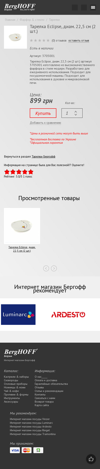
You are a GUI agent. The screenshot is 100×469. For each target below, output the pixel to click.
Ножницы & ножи (14, 387)
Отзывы (39, 387)
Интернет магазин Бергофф (19, 360)
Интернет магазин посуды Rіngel (30, 430)
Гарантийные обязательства (51, 384)
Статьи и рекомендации (49, 391)
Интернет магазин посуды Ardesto (31, 426)
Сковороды (11, 380)
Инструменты (12, 398)
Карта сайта (42, 405)
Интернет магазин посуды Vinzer (30, 419)
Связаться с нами (45, 398)
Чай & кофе (11, 391)
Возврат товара (44, 401)
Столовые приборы (15, 384)
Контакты (40, 394)
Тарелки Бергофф (43, 156)
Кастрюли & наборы (16, 376)
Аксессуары (11, 401)
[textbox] (72, 113)
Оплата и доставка (46, 380)
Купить (43, 113)
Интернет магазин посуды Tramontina (33, 434)
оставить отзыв (78, 40)
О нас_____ (41, 376)
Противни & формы (16, 394)
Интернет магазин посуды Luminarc (31, 423)
